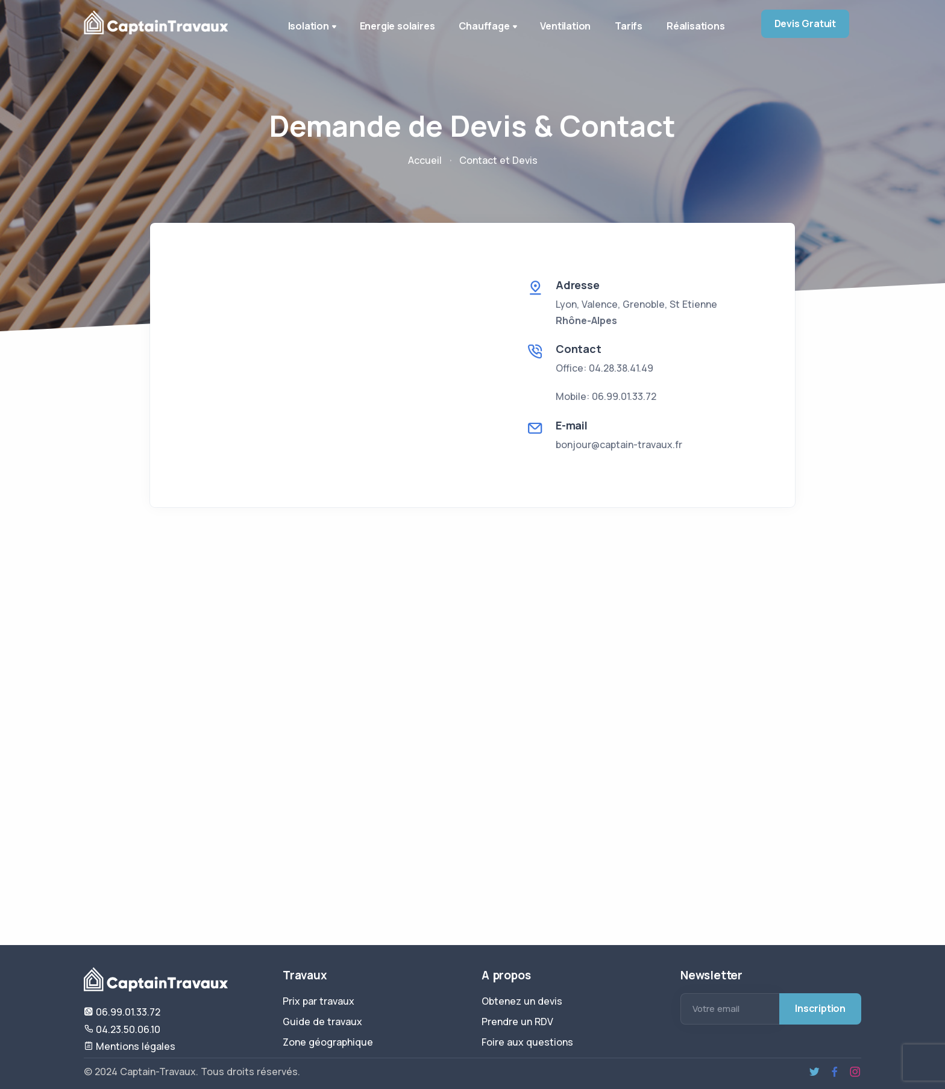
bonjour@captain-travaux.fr (619, 444)
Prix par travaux (318, 1001)
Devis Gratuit (805, 23)
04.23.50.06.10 (122, 1029)
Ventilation (565, 26)
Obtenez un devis (522, 1001)
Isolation (313, 27)
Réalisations (696, 26)
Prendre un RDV (517, 1021)
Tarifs (628, 26)
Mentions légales (129, 1046)
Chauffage (489, 27)
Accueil (425, 160)
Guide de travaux (322, 1021)
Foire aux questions (527, 1042)
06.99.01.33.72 (122, 1012)
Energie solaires (397, 26)
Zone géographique (328, 1042)
